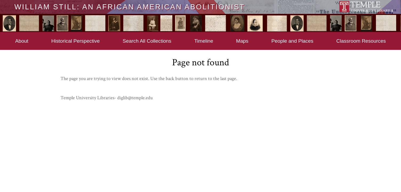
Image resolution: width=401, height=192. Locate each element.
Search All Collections (147, 41)
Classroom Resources (361, 41)
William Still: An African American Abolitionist (129, 6)
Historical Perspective (75, 41)
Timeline (203, 41)
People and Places (292, 41)
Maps (242, 41)
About (21, 41)
